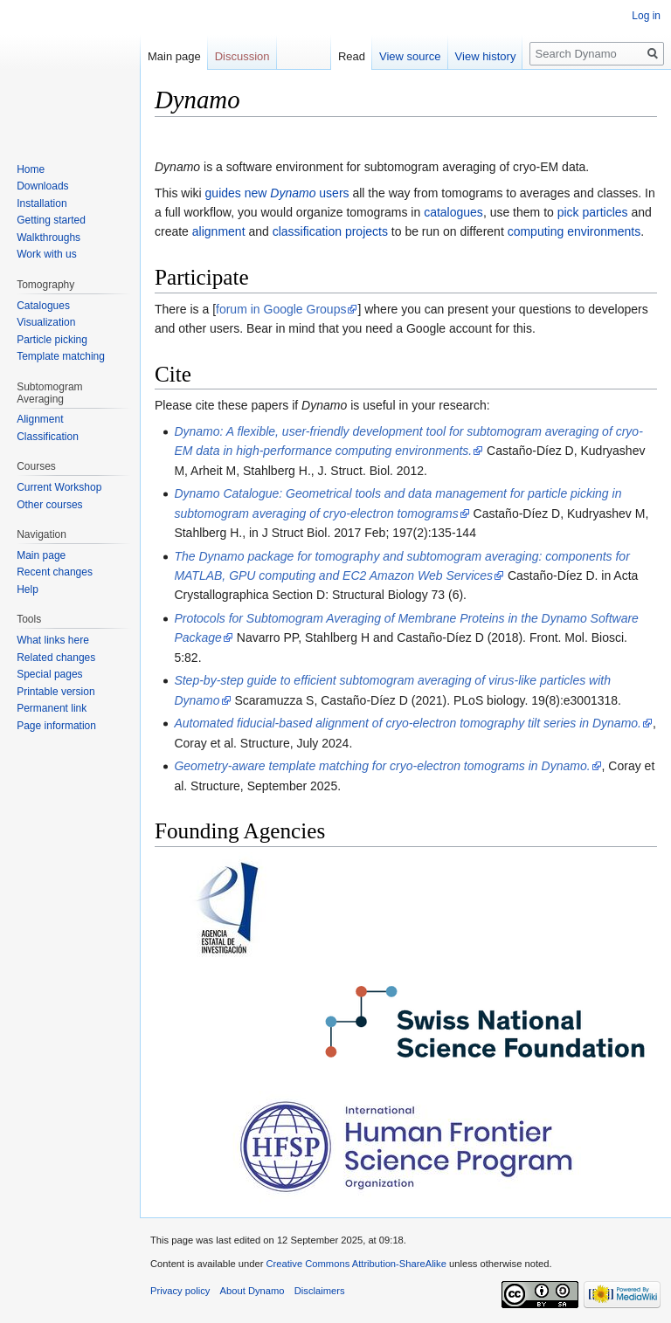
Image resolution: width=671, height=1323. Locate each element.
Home (31, 169)
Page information (56, 726)
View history (485, 56)
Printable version (55, 692)
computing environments (574, 231)
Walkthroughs (48, 237)
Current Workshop (59, 487)
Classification (48, 437)
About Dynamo (252, 1290)
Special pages (49, 674)
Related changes (56, 657)
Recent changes (55, 572)
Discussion (242, 56)
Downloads (42, 186)
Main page (174, 56)
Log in (646, 16)
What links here (53, 640)
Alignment (40, 419)
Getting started (51, 220)
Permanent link (51, 708)
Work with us (46, 254)
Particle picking (52, 340)
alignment (219, 231)
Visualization (46, 322)
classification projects (330, 231)
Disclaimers (319, 1290)
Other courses (49, 505)
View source (410, 56)
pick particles (592, 212)
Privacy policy (180, 1290)
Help (27, 589)
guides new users (277, 193)
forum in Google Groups (281, 309)
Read (351, 56)
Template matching (61, 356)
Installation (41, 203)
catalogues (453, 212)
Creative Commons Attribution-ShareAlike (356, 1263)
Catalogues (43, 306)
